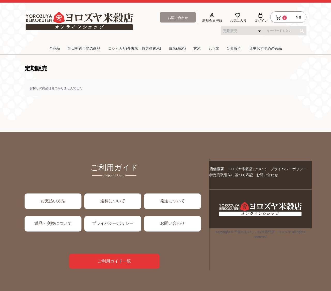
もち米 (213, 48)
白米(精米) (177, 48)
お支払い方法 (53, 201)
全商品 (54, 48)
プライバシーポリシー (288, 169)
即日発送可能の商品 (84, 48)
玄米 (197, 48)
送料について (112, 201)
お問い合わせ (172, 223)
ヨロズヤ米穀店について (247, 169)
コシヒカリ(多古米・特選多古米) (134, 48)
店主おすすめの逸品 (265, 48)
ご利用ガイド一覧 (114, 261)
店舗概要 (216, 169)
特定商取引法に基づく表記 (231, 175)
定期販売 (234, 48)
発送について (172, 201)
